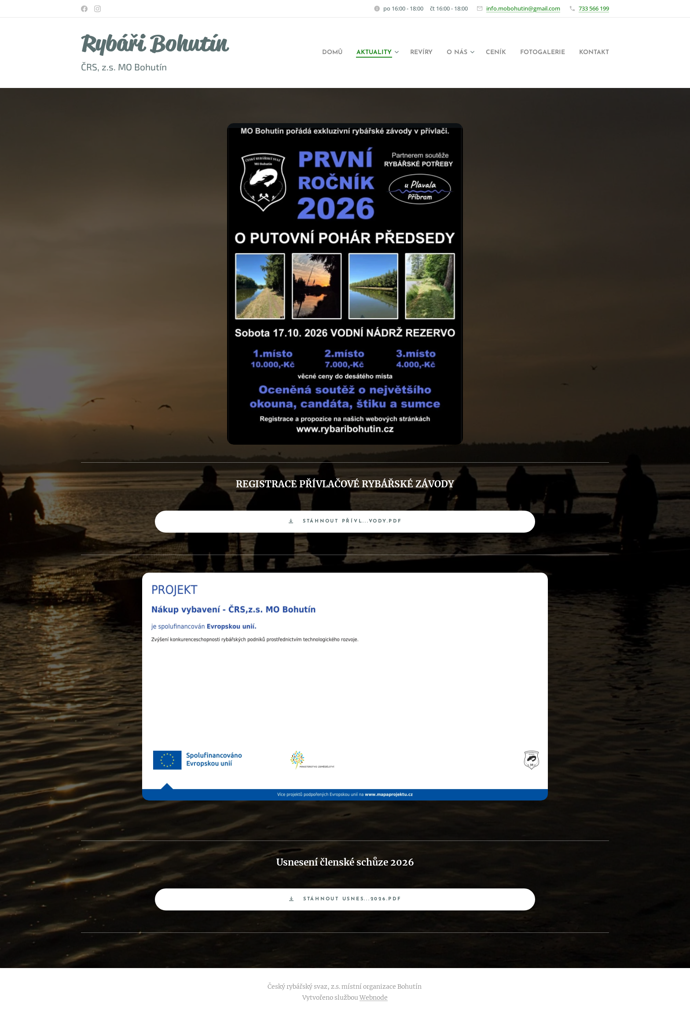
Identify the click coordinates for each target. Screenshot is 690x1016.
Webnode (374, 997)
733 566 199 (594, 8)
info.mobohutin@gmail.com (523, 8)
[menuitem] (303, 53)
